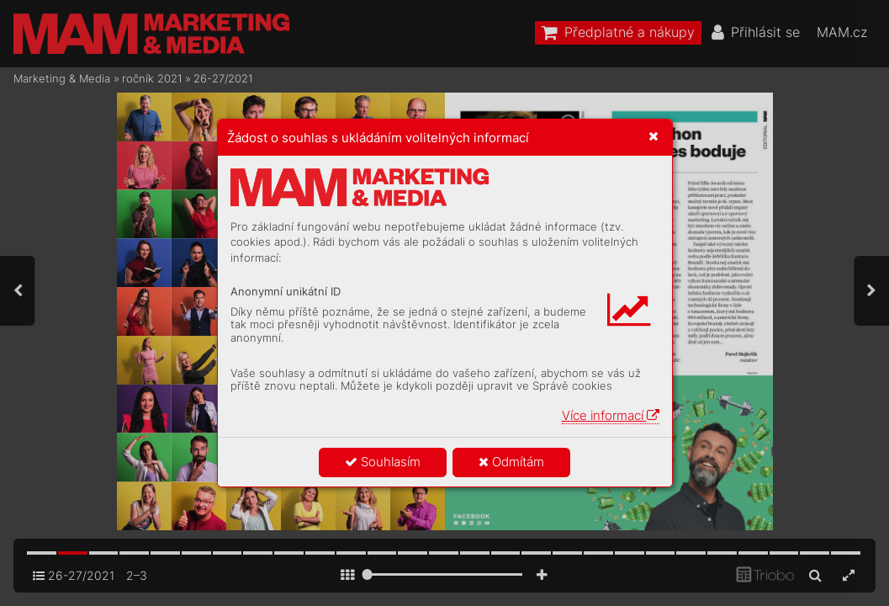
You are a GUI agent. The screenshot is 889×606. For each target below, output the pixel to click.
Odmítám (511, 462)
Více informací (610, 415)
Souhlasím (383, 462)
